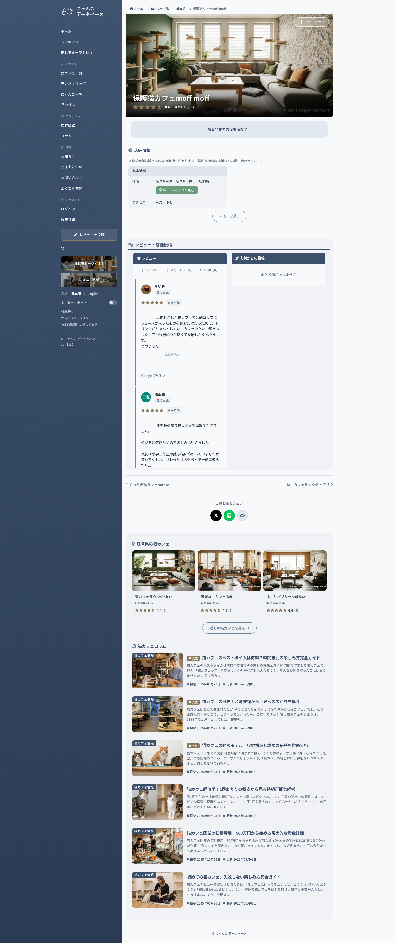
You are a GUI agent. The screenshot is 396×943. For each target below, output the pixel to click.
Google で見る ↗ (153, 375)
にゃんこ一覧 (71, 94)
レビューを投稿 (89, 234)
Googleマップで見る (176, 190)
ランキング (70, 41)
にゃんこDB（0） (180, 270)
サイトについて (73, 166)
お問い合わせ (71, 177)
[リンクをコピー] (242, 515)
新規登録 (68, 219)
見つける (68, 104)
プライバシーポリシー (76, 318)
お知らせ (68, 156)
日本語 (76, 293)
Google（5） (209, 270)
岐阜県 (181, 8)
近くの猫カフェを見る (229, 627)
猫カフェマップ (73, 83)
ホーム (66, 31)
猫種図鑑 (68, 125)
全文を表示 (165, 356)
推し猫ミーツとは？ (77, 52)
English (94, 293)
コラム (66, 135)
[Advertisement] (25, 96)
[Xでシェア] (216, 515)
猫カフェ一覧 (71, 72)
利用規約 (67, 311)
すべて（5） (150, 270)
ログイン (68, 208)
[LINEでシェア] (229, 515)
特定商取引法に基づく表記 (79, 324)
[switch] (89, 302)
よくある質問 (71, 188)
